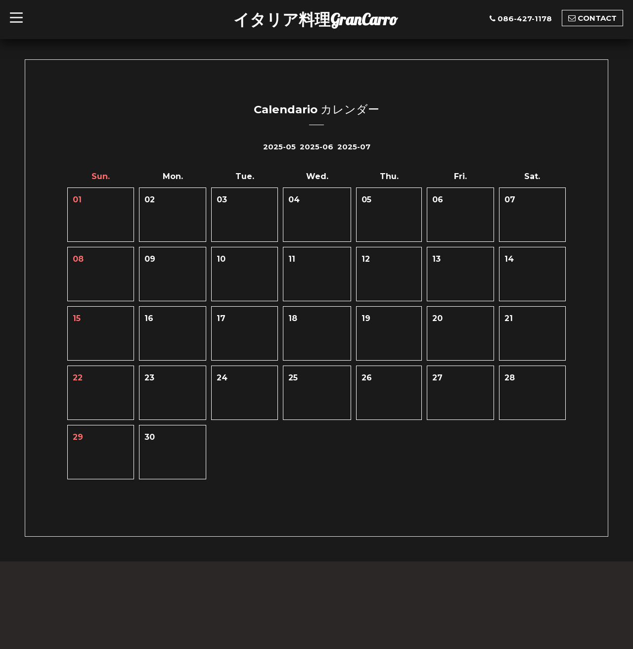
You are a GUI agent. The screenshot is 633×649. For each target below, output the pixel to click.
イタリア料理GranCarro (315, 19)
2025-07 (353, 146)
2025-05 (279, 146)
